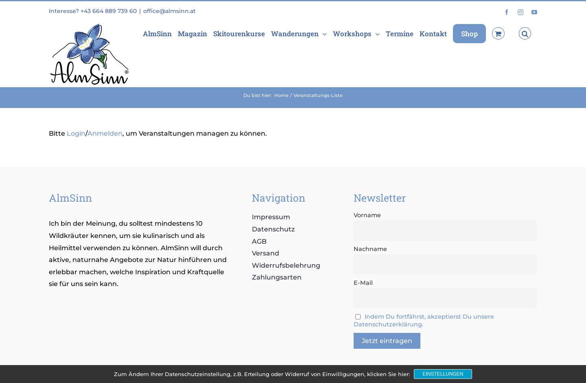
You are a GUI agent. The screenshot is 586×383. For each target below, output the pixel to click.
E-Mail (363, 282)
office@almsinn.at (169, 11)
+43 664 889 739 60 (109, 11)
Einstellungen (442, 374)
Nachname (370, 249)
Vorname (367, 215)
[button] (525, 33)
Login (76, 133)
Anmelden (104, 133)
